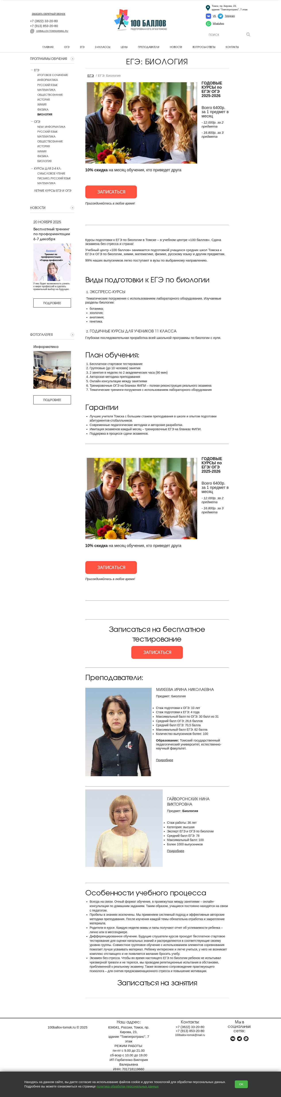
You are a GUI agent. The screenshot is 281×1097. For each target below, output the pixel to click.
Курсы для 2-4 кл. (45, 168)
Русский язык (47, 85)
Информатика (47, 80)
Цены (124, 47)
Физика (42, 109)
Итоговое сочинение (52, 75)
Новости (176, 47)
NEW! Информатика (51, 127)
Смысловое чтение (51, 173)
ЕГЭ (82, 47)
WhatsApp (218, 23)
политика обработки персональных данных (128, 1086)
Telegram (230, 16)
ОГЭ (66, 47)
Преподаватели (148, 47)
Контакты (232, 47)
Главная (48, 47)
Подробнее (52, 303)
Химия (41, 104)
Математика (46, 90)
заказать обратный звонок (48, 14)
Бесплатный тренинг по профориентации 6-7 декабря (51, 233)
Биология (44, 161)
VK (214, 16)
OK (241, 1084)
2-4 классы (102, 47)
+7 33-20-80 (44, 21)
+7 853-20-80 (44, 26)
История (43, 99)
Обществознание (50, 95)
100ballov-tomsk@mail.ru (49, 31)
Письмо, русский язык (54, 178)
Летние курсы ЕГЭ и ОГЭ (50, 191)
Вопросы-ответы (204, 47)
